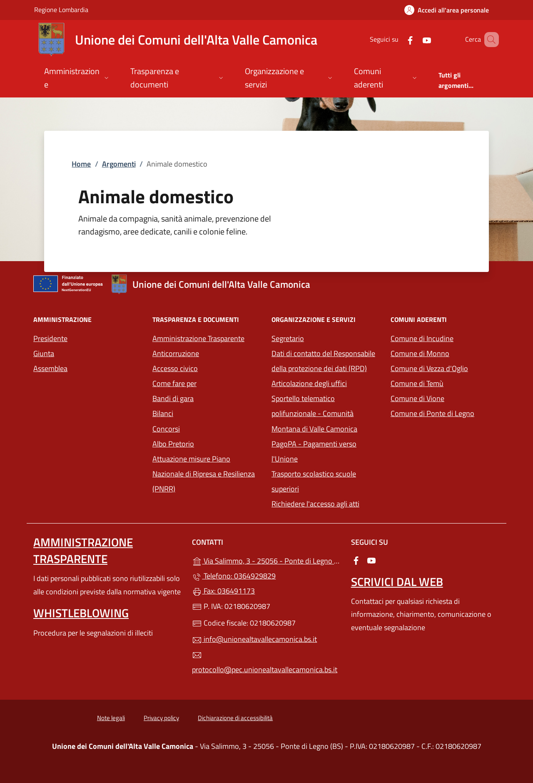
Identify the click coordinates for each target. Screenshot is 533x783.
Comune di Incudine (445, 337)
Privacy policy (161, 718)
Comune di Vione (445, 397)
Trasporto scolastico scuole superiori (313, 481)
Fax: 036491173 (223, 590)
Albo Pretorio (173, 443)
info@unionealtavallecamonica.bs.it (254, 639)
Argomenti (119, 164)
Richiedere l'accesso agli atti (315, 503)
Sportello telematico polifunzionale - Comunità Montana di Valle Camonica (326, 413)
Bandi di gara (173, 398)
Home (81, 164)
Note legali (111, 718)
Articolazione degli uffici (309, 383)
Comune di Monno (445, 352)
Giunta (43, 353)
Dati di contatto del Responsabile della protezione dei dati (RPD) (323, 361)
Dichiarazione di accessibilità (235, 718)
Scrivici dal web (397, 582)
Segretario (287, 338)
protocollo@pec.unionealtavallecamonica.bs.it (264, 662)
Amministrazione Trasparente (198, 338)
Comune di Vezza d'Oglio (445, 367)
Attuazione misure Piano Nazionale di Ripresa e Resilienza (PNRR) (203, 473)
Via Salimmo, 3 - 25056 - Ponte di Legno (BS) (266, 560)
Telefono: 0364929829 (234, 575)
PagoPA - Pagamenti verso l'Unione (322, 451)
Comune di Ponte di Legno (445, 412)
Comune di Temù (445, 382)
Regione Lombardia (61, 9)
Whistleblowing (81, 613)
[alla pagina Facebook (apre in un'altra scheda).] (398, 39)
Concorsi (166, 428)
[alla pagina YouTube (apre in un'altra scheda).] (414, 39)
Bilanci (162, 413)
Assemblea (50, 368)
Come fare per (174, 383)
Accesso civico (175, 368)
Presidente (50, 338)
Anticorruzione (175, 353)
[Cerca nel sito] (489, 40)
